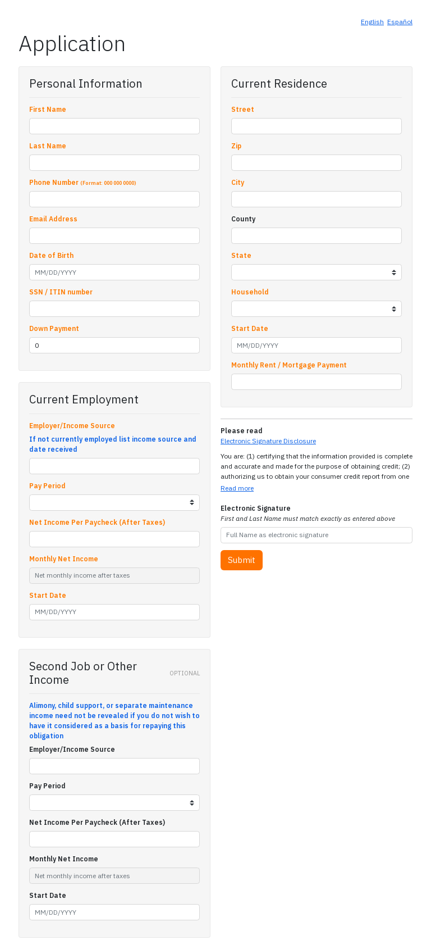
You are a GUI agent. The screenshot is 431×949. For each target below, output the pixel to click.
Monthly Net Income (63, 559)
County (243, 219)
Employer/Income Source (72, 425)
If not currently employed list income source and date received (112, 444)
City (237, 182)
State (241, 255)
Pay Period (47, 486)
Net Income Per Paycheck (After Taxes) (97, 522)
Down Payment (54, 328)
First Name (47, 109)
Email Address (53, 219)
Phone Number (82, 182)
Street (242, 109)
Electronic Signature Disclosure (268, 441)
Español (399, 21)
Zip (236, 146)
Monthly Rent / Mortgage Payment (289, 365)
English (372, 21)
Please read (242, 430)
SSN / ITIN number (61, 292)
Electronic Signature (308, 513)
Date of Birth (51, 255)
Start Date (47, 595)
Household (250, 292)
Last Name (47, 146)
